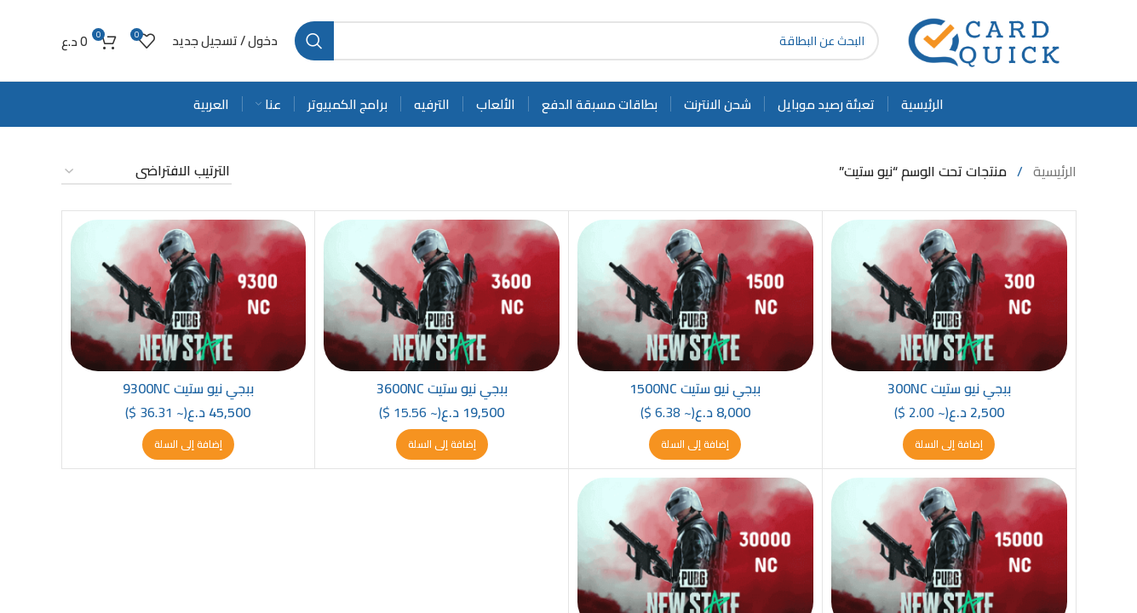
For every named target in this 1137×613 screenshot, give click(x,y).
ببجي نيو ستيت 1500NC (695, 388)
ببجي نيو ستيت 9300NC (188, 388)
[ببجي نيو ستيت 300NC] (949, 295)
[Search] (587, 40)
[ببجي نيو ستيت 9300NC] (189, 295)
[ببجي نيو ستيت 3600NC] (442, 295)
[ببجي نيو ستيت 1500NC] (695, 295)
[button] (949, 444)
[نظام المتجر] (146, 171)
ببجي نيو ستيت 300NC (949, 388)
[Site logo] (986, 39)
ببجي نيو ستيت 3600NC (442, 388)
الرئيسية (1053, 171)
